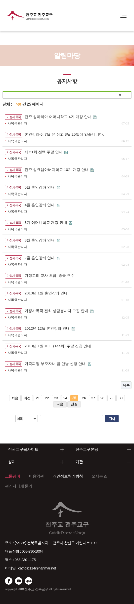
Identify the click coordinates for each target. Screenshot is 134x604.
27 (93, 398)
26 (84, 398)
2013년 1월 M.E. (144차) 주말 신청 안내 (58, 346)
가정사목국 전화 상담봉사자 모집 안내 (57, 311)
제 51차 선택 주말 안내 (44, 152)
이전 (27, 398)
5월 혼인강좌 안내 (40, 187)
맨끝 (74, 404)
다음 (59, 404)
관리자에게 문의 (18, 486)
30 (121, 398)
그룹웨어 (12, 476)
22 (47, 398)
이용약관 (36, 476)
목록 (126, 385)
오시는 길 (99, 476)
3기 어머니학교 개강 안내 (46, 222)
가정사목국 (13, 117)
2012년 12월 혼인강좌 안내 (48, 328)
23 (56, 398)
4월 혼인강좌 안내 (40, 205)
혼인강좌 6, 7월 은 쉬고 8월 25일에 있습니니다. (64, 134)
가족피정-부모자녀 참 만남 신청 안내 (56, 364)
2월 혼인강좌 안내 (40, 258)
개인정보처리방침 (68, 476)
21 (38, 398)
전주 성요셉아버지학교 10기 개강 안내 (57, 169)
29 (112, 398)
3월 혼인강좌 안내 (40, 240)
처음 (14, 398)
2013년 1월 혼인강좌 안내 (46, 293)
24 (65, 398)
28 (102, 398)
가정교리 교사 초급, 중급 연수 (50, 275)
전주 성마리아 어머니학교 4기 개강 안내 (58, 117)
